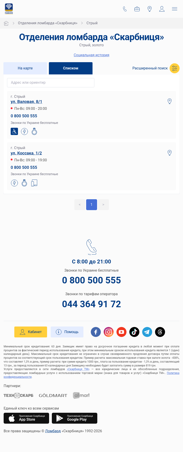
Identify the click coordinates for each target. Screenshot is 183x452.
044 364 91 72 (91, 304)
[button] (156, 68)
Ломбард (53, 431)
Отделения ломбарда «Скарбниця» (47, 23)
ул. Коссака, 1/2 (26, 153)
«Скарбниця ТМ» (78, 369)
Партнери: (12, 386)
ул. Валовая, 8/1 (26, 101)
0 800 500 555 (24, 115)
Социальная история (91, 55)
